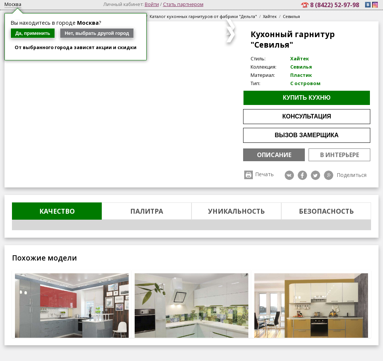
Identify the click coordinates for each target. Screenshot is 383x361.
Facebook (302, 175)
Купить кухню (307, 97)
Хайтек (270, 16)
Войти (152, 4)
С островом (305, 83)
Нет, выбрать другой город (97, 33)
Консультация (306, 116)
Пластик (301, 75)
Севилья (291, 16)
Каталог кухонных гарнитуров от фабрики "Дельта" (203, 16)
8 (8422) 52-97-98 (335, 5)
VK (289, 175)
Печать (264, 174)
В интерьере (339, 155)
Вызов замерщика (307, 135)
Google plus (328, 175)
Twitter (315, 175)
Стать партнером (183, 4)
